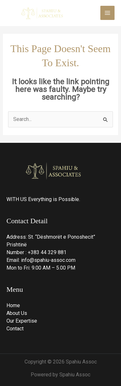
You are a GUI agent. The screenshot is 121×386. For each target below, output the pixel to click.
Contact (15, 329)
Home (13, 305)
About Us (16, 313)
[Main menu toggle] (107, 13)
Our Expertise (21, 321)
